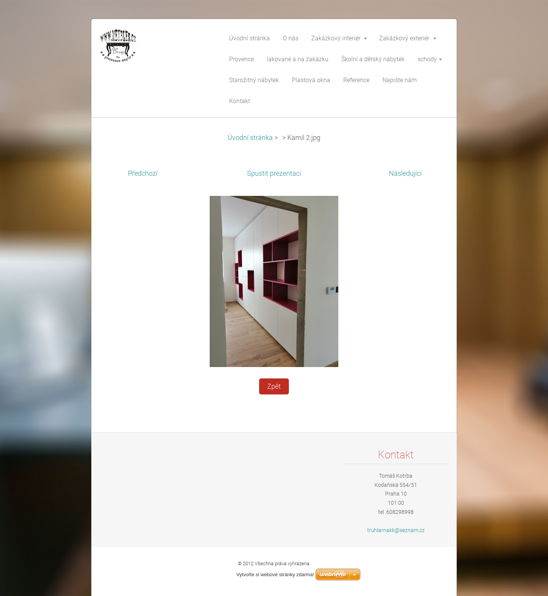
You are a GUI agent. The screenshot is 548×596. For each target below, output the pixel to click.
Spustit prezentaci (274, 173)
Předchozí (143, 173)
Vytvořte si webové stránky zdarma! (275, 574)
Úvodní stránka (250, 137)
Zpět (274, 386)
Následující (405, 173)
